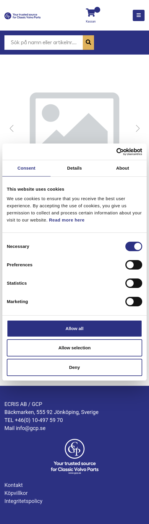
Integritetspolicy (23, 501)
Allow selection (74, 347)
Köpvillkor (16, 493)
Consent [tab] (26, 168)
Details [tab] (74, 168)
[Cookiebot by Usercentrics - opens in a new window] (116, 152)
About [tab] (122, 168)
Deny (74, 367)
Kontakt (13, 485)
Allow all (75, 328)
